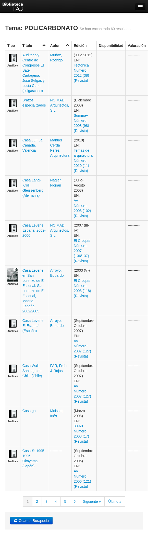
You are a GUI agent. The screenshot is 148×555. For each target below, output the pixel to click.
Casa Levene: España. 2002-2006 (34, 230)
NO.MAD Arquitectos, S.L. (59, 105)
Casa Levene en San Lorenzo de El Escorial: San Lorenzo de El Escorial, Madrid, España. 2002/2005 (33, 290)
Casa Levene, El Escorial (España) (33, 326)
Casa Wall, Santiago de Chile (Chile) (32, 371)
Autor (59, 45)
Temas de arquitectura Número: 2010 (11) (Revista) (83, 160)
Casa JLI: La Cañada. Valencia (32, 145)
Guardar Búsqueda (31, 521)
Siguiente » (92, 501)
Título (34, 45)
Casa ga (29, 411)
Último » (114, 501)
